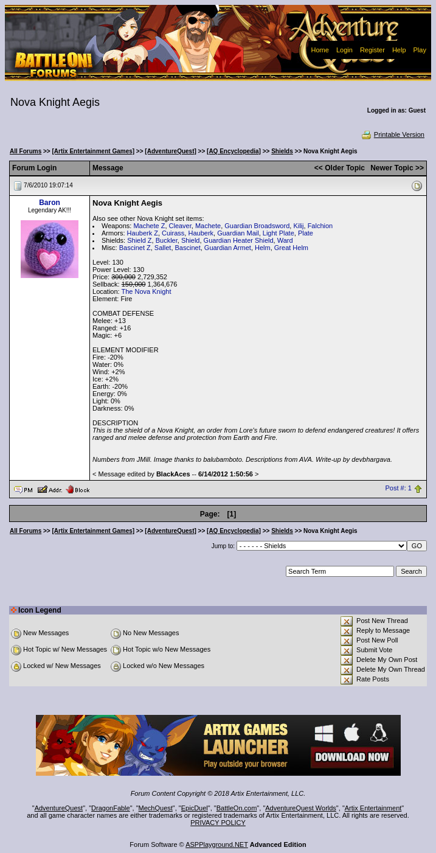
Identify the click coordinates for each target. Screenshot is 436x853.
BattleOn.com (236, 808)
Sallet (162, 247)
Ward (285, 240)
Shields (282, 151)
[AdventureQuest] (170, 151)
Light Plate (278, 233)
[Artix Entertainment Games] (93, 151)
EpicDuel (194, 808)
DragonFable (110, 808)
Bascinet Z (135, 247)
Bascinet (188, 247)
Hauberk (200, 233)
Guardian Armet (227, 247)
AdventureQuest (59, 808)
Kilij (298, 225)
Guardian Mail (237, 233)
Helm (263, 247)
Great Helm (291, 247)
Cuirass (173, 233)
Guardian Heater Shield (239, 240)
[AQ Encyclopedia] (234, 151)
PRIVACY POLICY (218, 822)
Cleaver (180, 225)
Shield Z (139, 240)
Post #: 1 (399, 488)
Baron (49, 202)
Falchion (320, 225)
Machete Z (149, 225)
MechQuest (156, 808)
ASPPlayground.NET (216, 844)
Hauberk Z (142, 233)
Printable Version (392, 134)
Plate (305, 233)
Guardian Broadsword (256, 225)
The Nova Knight (146, 291)
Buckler (167, 240)
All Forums (25, 151)
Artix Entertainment (373, 808)
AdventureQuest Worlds (300, 808)
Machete (208, 225)
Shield (190, 240)
